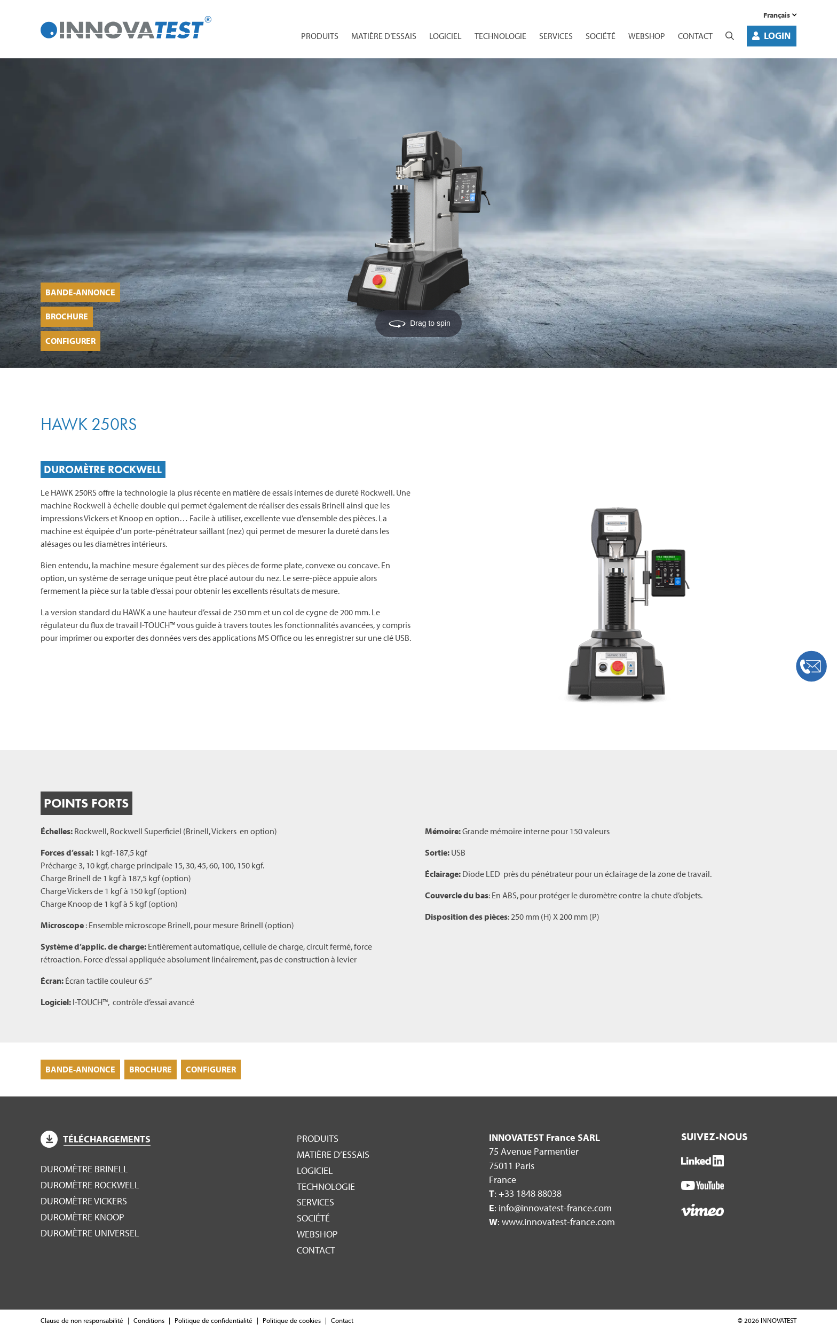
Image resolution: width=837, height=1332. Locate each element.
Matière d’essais (383, 35)
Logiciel (445, 35)
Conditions (148, 1320)
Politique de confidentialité (213, 1320)
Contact (695, 35)
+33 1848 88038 (530, 1193)
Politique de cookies (292, 1320)
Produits (319, 35)
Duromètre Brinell (84, 1169)
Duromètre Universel (90, 1233)
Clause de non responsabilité (82, 1320)
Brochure (66, 316)
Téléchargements (96, 1139)
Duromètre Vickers (84, 1201)
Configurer (70, 340)
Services (556, 35)
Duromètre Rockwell (90, 1185)
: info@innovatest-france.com (550, 1208)
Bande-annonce (80, 292)
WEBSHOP (646, 35)
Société (600, 35)
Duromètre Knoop (82, 1217)
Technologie (500, 35)
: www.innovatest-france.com (552, 1222)
